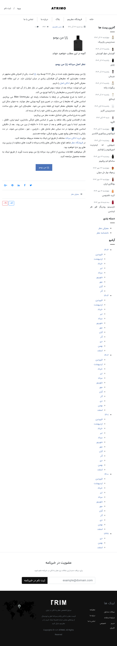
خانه (92, 19)
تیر (101, 268)
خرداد (100, 263)
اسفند (100, 350)
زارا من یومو (60, 37)
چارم (113, 65)
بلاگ (58, 19)
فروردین (99, 254)
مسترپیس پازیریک (106, 42)
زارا (35, 74)
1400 (106, 474)
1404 (106, 250)
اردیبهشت (98, 259)
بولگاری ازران (109, 184)
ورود (19, 8)
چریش (112, 76)
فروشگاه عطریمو (74, 19)
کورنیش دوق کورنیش (105, 53)
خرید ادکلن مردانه (73, 138)
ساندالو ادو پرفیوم (107, 161)
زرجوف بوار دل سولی (106, 172)
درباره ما (44, 19)
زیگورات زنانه (109, 88)
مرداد (100, 273)
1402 (106, 355)
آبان (101, 286)
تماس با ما (28, 19)
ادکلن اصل (64, 83)
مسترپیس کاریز (108, 111)
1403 (106, 296)
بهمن (100, 346)
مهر (101, 282)
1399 (106, 534)
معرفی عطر (103, 228)
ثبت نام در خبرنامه (34, 580)
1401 (107, 415)
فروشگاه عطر (77, 143)
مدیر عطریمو (57, 26)
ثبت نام (7, 8)
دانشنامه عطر (103, 233)
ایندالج (112, 99)
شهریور (99, 277)
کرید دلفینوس (108, 195)
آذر (101, 291)
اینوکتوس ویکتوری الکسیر (103, 133)
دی (101, 341)
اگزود (112, 122)
